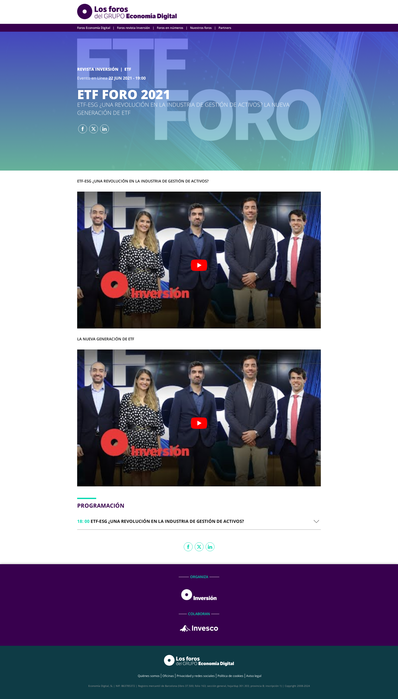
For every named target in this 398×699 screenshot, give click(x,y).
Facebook (82, 128)
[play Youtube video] (199, 265)
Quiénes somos (149, 676)
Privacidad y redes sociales (196, 676)
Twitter (93, 128)
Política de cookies (230, 676)
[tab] (199, 521)
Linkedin (104, 128)
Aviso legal (253, 676)
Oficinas (168, 676)
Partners (225, 28)
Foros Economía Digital (93, 28)
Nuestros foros (201, 28)
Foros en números (170, 28)
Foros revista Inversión (133, 28)
